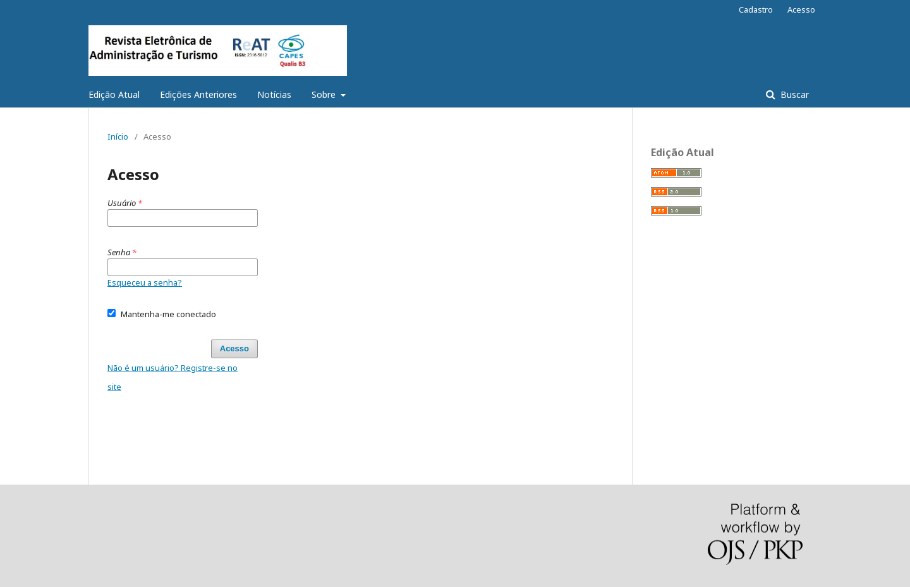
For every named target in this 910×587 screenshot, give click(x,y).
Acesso (801, 9)
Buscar (793, 94)
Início (117, 136)
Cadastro (756, 9)
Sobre (325, 94)
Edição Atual (114, 94)
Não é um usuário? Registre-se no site (172, 377)
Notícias (274, 94)
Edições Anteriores (198, 94)
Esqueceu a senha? (144, 282)
